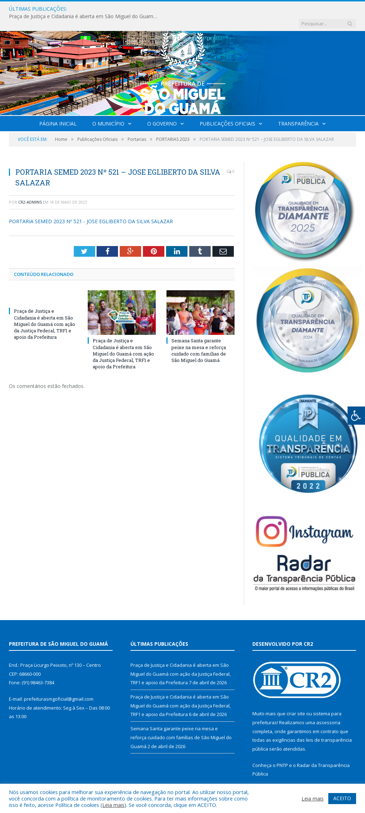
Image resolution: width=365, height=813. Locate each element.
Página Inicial (58, 109)
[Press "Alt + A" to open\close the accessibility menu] (356, 415)
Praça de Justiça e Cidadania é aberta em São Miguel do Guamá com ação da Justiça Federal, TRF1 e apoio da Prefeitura (158, 9)
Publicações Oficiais (227, 109)
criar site (296, 699)
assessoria (328, 708)
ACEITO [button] (342, 798)
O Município (108, 109)
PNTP (282, 750)
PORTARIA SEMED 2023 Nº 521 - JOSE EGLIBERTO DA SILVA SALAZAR (91, 206)
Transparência (298, 109)
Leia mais (113, 804)
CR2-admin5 (30, 187)
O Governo (162, 109)
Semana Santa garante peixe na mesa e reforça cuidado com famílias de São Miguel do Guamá (198, 336)
